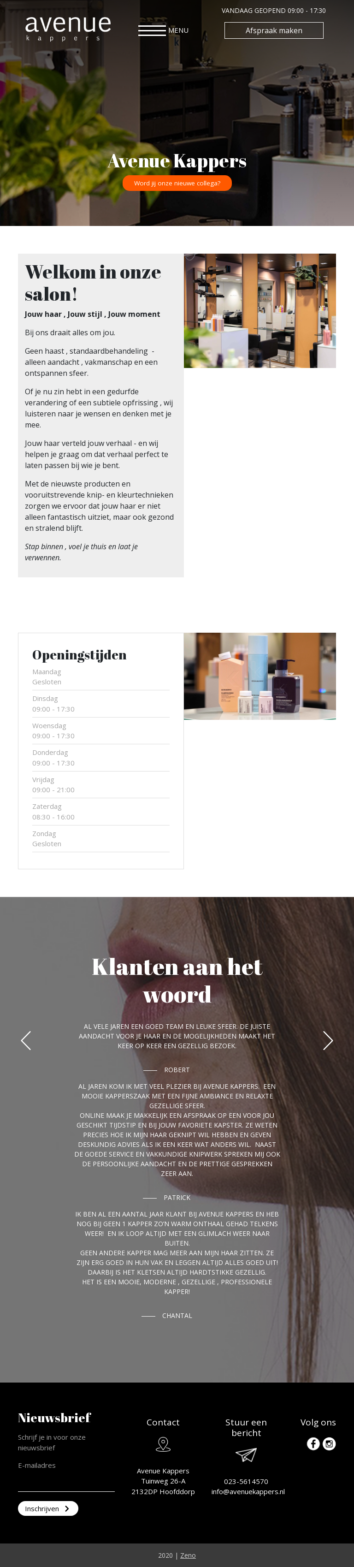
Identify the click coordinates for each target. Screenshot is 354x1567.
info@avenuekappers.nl (248, 1491)
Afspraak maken (274, 30)
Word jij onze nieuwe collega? (177, 183)
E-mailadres (37, 1465)
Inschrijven (48, 1508)
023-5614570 (246, 1481)
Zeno (188, 1555)
